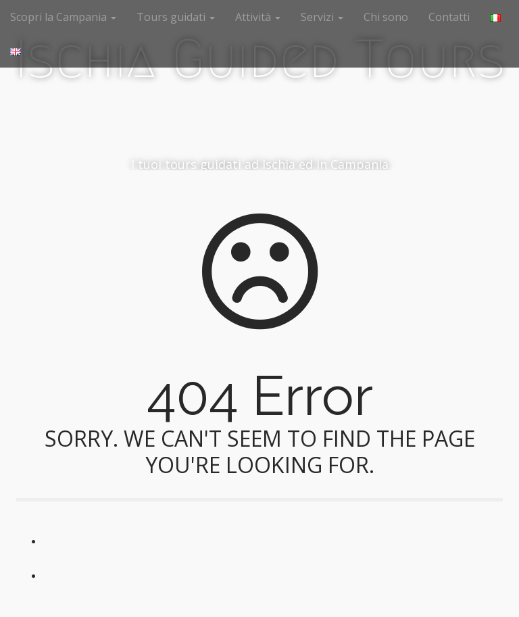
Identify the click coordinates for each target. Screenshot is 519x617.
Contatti (449, 16)
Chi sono (386, 16)
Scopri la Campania (63, 16)
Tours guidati (176, 16)
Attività (257, 16)
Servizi (322, 16)
